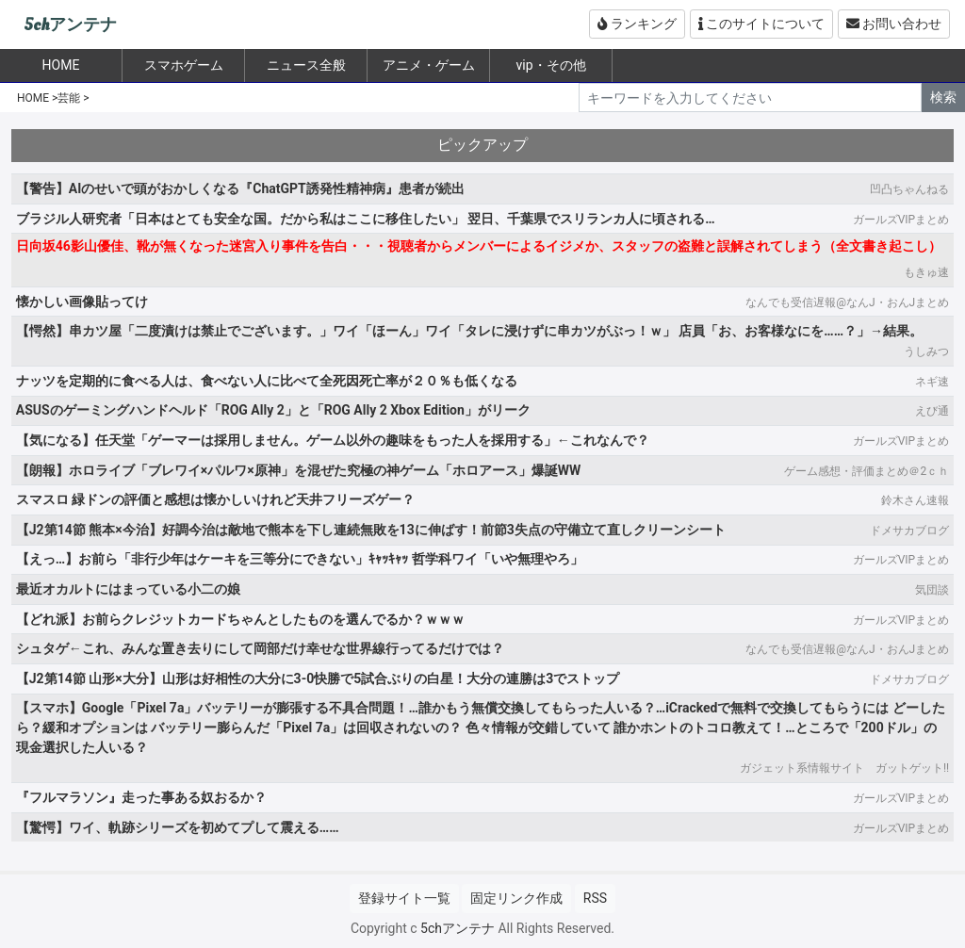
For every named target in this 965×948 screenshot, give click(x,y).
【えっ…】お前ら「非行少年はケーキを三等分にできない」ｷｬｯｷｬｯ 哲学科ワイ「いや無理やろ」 (299, 558)
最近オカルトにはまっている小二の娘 (128, 589)
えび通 (932, 410)
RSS (595, 898)
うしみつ (926, 351)
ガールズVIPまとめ (901, 219)
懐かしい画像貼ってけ (82, 301)
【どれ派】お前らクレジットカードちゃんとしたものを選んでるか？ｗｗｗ (240, 619)
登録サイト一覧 (404, 898)
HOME (33, 98)
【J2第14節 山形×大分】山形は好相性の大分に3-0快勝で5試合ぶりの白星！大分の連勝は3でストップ (317, 678)
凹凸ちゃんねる (909, 189)
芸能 (68, 98)
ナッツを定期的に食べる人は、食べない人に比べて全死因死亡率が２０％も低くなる (266, 380)
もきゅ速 (926, 272)
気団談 (932, 590)
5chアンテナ (70, 25)
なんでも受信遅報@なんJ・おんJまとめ (847, 302)
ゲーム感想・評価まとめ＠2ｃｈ (866, 471)
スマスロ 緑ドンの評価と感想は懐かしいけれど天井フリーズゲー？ (215, 499)
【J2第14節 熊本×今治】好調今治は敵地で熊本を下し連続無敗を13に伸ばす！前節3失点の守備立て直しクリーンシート (371, 529)
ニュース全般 (306, 65)
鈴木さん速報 (915, 500)
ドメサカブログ (909, 530)
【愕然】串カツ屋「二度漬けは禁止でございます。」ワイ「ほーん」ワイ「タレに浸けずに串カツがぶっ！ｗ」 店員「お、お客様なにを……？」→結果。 (469, 330)
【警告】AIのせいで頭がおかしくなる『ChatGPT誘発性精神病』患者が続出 (240, 188)
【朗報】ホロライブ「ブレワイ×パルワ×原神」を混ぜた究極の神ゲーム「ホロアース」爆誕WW (298, 470)
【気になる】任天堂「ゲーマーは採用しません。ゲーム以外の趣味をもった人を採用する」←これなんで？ (332, 440)
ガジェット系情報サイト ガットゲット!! (844, 768)
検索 (943, 97)
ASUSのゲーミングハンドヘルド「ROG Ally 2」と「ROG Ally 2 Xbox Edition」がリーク (273, 409)
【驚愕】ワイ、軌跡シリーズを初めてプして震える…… (177, 827)
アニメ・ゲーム (429, 65)
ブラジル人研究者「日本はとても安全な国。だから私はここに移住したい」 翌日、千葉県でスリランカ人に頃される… (365, 218)
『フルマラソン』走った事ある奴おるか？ (141, 797)
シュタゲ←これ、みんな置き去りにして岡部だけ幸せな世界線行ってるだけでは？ (260, 648)
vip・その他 (550, 65)
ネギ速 (932, 381)
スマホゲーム (183, 65)
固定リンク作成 (516, 898)
